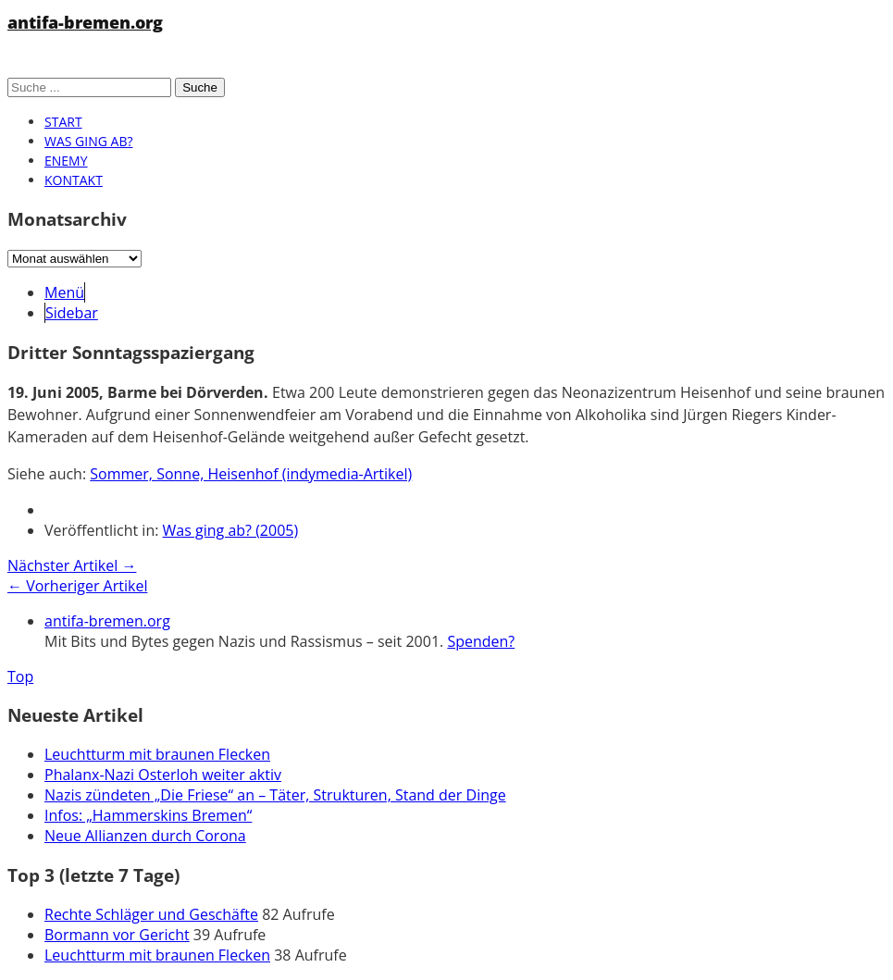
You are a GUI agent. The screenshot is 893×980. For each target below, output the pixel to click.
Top (20, 676)
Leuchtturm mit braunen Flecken (157, 754)
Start (63, 121)
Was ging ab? (88, 141)
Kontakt (73, 180)
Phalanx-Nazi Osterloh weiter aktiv (162, 774)
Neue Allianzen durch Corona (145, 835)
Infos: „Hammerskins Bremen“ (148, 815)
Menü (64, 292)
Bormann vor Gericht (117, 934)
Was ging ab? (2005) (231, 530)
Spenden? (481, 641)
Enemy (66, 160)
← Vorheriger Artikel (77, 586)
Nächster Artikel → (71, 565)
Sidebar (71, 313)
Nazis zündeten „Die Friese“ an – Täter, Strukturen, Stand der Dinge (275, 795)
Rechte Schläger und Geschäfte (151, 914)
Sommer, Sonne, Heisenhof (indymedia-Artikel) (251, 474)
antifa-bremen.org (85, 22)
